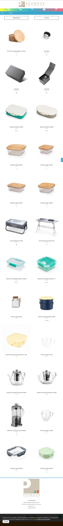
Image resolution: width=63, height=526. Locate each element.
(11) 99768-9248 (31, 500)
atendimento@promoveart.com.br (31, 502)
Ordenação (16, 18)
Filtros (46, 18)
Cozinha (10, 13)
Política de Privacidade (43, 519)
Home (2, 13)
